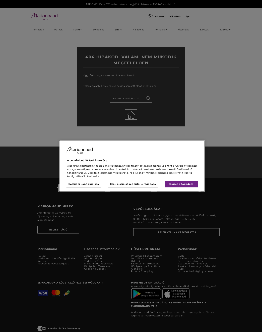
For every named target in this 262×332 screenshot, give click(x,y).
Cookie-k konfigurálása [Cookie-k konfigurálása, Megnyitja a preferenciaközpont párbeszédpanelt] (83, 183)
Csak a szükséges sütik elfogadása (133, 183)
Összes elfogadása (181, 183)
